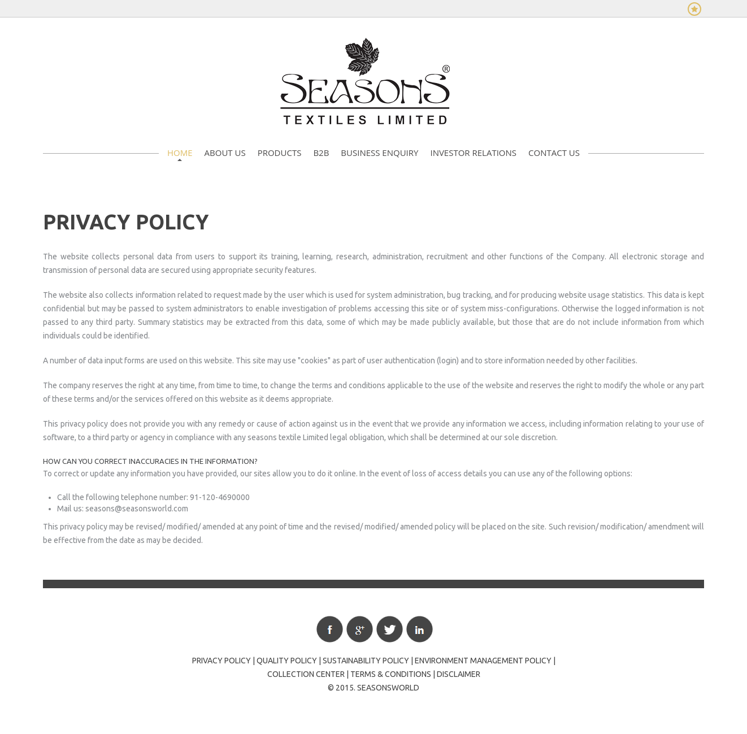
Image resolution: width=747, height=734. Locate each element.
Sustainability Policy (366, 660)
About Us (225, 152)
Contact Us (554, 152)
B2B (321, 152)
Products (280, 152)
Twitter (389, 629)
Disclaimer (458, 674)
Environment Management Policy (483, 660)
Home (180, 152)
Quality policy (287, 660)
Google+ (359, 629)
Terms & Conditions (390, 674)
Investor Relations (473, 152)
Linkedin (419, 629)
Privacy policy (221, 660)
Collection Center (306, 674)
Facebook (329, 629)
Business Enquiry (379, 152)
